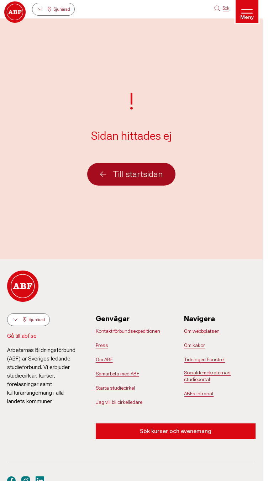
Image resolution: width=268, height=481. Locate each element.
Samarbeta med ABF (117, 373)
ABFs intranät (199, 393)
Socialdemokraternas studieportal (207, 376)
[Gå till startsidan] (15, 12)
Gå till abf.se (22, 335)
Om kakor (194, 345)
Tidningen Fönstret (204, 359)
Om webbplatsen (202, 331)
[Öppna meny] (247, 11)
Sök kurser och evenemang (175, 431)
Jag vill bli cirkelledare (119, 402)
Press (102, 345)
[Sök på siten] (221, 8)
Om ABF (104, 359)
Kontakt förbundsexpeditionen (128, 331)
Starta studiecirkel (115, 388)
